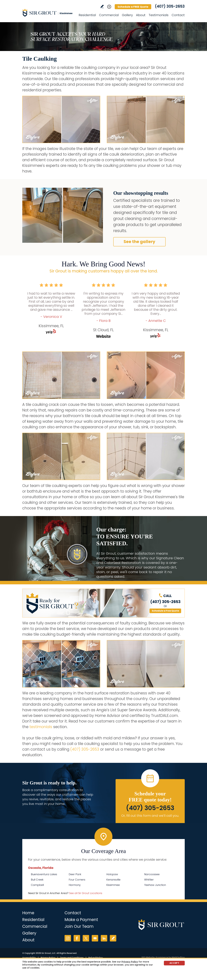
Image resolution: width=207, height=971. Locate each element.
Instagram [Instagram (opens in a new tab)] (68, 938)
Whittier (149, 879)
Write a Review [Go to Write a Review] (102, 6)
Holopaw (112, 874)
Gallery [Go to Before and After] (127, 15)
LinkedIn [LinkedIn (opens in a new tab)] (104, 938)
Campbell (37, 885)
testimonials (40, 726)
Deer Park (75, 874)
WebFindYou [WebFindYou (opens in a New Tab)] (178, 957)
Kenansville (113, 879)
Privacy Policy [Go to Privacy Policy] (48, 957)
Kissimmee (113, 885)
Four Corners (77, 879)
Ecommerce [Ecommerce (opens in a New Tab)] (162, 957)
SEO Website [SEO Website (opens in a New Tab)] (148, 957)
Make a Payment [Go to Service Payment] (81, 919)
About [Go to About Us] (140, 15)
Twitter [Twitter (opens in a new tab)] (86, 938)
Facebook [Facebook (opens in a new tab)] (77, 938)
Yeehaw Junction (155, 885)
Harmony (75, 885)
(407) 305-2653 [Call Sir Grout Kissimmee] (170, 6)
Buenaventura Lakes (44, 874)
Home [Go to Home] (28, 913)
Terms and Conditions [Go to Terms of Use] (72, 957)
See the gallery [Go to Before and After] (139, 241)
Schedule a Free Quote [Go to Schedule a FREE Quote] (165, 610)
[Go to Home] (48, 12)
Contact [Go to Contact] (178, 15)
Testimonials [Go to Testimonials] (158, 15)
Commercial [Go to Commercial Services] (109, 15)
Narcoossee (152, 874)
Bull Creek (37, 879)
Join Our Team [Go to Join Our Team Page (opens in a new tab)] (79, 926)
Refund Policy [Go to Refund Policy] (95, 957)
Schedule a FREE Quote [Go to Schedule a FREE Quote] (133, 6)
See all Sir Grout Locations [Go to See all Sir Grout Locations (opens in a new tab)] (85, 893)
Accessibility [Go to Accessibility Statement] (29, 957)
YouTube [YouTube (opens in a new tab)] (95, 938)
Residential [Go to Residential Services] (87, 15)
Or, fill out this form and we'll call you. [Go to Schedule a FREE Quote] (150, 815)
